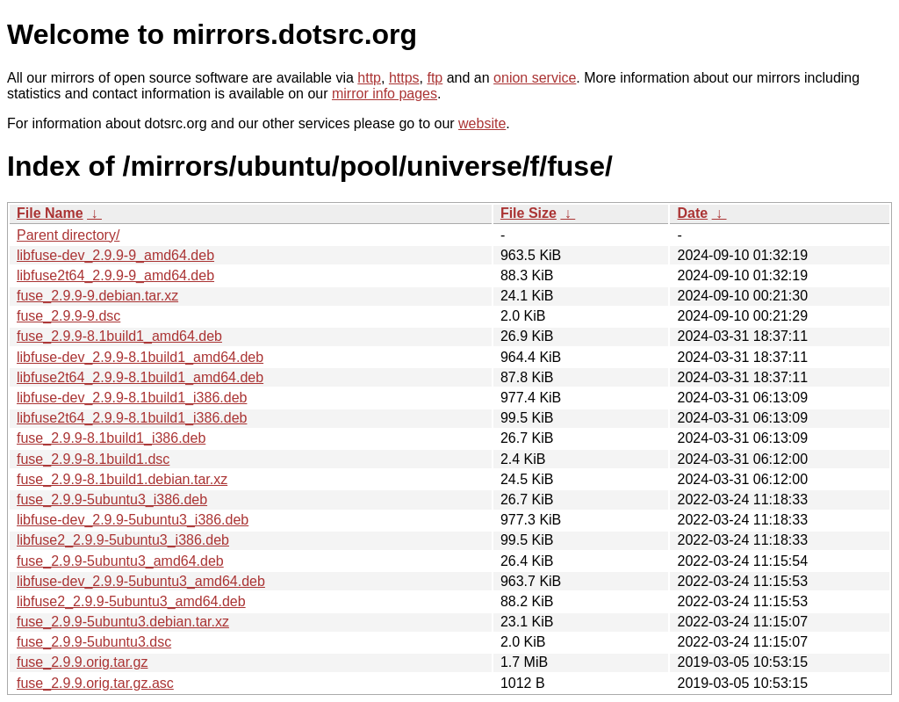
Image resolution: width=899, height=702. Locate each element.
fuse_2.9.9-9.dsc (68, 315)
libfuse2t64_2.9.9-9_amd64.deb (115, 275)
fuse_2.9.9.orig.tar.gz (82, 662)
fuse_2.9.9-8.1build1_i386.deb (111, 438)
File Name (50, 213)
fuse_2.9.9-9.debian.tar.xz (97, 295)
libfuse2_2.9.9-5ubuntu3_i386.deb (123, 539)
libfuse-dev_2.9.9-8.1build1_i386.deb (132, 397)
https (404, 77)
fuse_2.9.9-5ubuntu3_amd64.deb (120, 561)
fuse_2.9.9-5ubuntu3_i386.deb (112, 499)
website (482, 123)
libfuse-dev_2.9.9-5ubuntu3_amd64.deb (141, 581)
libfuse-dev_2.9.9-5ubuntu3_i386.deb (132, 519)
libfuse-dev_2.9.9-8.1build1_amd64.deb (140, 357)
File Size (528, 213)
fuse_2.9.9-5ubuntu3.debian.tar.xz (123, 621)
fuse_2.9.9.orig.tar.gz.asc (95, 683)
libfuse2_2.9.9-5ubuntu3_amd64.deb (131, 601)
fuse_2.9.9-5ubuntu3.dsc (94, 641)
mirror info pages (384, 93)
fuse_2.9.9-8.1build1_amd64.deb (119, 336)
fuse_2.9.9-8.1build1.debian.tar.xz (122, 479)
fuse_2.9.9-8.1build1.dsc (93, 459)
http (369, 77)
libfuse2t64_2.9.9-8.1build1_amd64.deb (140, 377)
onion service (534, 77)
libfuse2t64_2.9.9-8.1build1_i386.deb (132, 417)
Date (692, 213)
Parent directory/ (68, 235)
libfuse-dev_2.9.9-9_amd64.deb (115, 255)
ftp (434, 77)
